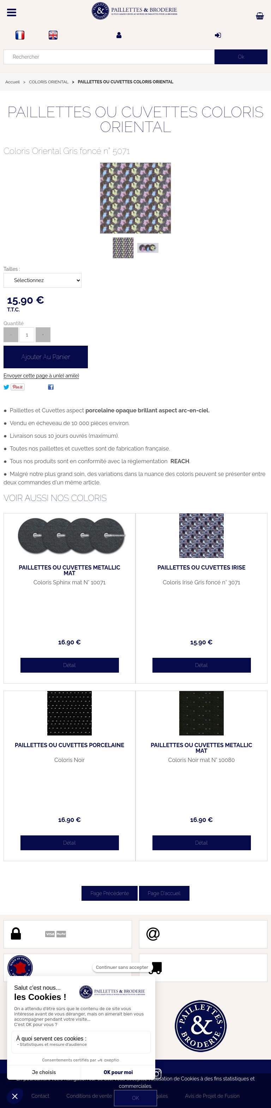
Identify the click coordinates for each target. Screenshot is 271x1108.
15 (201, 642)
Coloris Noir (69, 760)
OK (135, 1098)
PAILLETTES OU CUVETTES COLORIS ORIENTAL (135, 119)
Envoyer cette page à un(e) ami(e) (41, 376)
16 (69, 642)
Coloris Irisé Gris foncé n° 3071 (201, 582)
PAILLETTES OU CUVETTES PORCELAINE (69, 745)
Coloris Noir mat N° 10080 (201, 760)
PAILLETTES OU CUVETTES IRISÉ (201, 568)
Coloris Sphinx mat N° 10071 (70, 582)
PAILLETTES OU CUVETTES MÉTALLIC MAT (69, 570)
